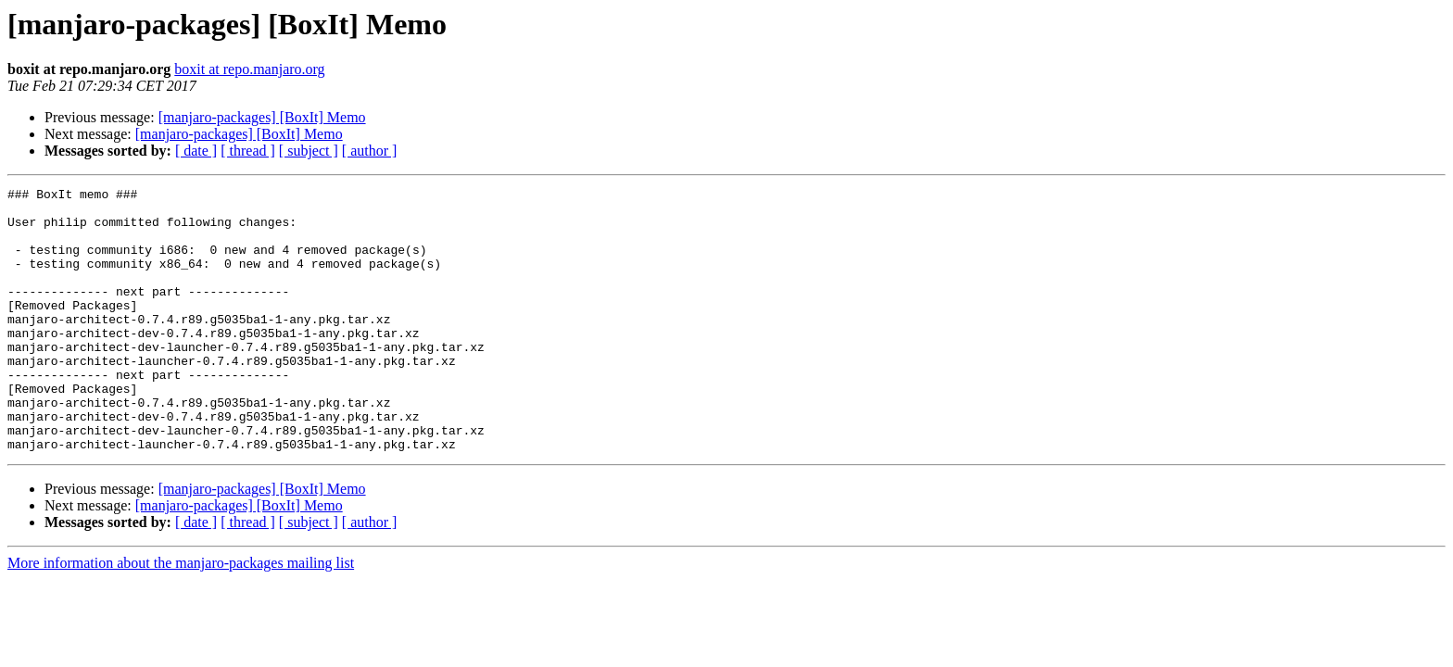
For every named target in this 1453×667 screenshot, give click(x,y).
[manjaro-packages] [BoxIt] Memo (262, 117)
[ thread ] (248, 150)
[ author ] (370, 150)
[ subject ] (308, 150)
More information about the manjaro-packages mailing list (180, 615)
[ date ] (196, 150)
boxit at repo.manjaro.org (249, 69)
